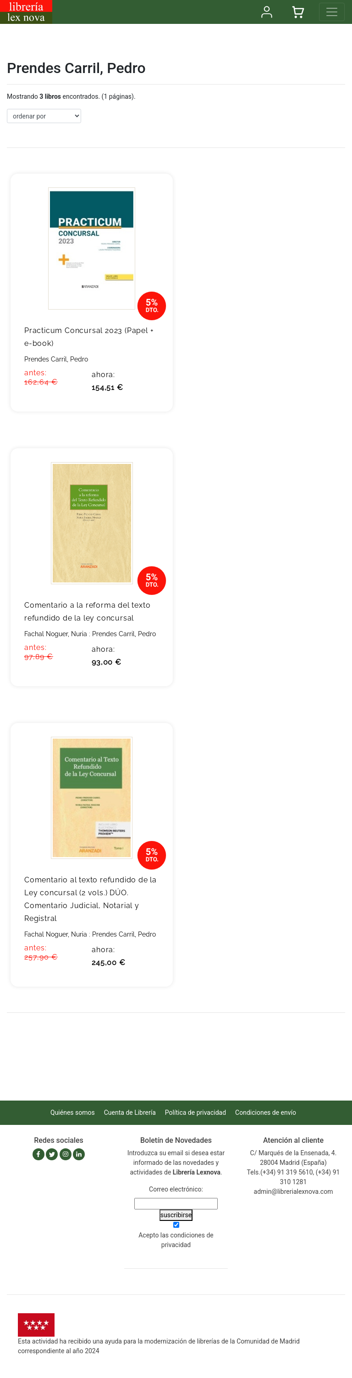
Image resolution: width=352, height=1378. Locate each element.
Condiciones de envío (265, 1112)
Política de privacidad (195, 1112)
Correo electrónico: (176, 1189)
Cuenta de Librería (130, 1112)
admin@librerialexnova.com (293, 1191)
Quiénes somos (72, 1112)
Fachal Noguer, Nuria (55, 634)
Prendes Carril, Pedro (56, 359)
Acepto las (176, 1239)
